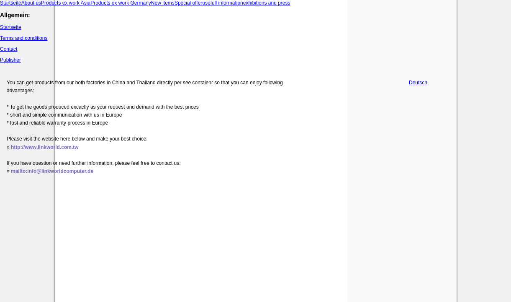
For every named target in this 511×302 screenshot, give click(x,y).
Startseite (10, 3)
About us (31, 3)
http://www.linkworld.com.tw (45, 147)
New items (163, 3)
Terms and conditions (23, 38)
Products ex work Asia (65, 3)
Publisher (10, 60)
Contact (8, 49)
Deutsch (418, 83)
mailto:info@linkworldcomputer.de (52, 171)
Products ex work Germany (120, 3)
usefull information (222, 3)
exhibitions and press (266, 3)
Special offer (189, 3)
